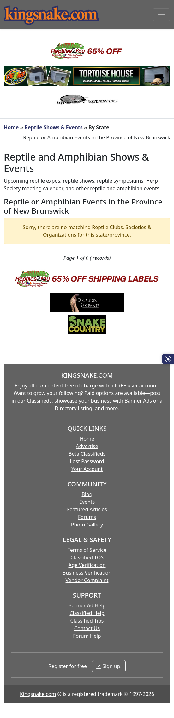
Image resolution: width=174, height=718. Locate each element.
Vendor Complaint (87, 580)
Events (87, 501)
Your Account (87, 468)
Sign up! (109, 666)
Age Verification (86, 565)
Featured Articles (87, 509)
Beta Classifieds (87, 453)
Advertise (87, 446)
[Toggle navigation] (161, 14)
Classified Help (86, 613)
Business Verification (87, 572)
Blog (86, 494)
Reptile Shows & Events (54, 127)
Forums (87, 517)
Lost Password (87, 461)
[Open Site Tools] (168, 359)
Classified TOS (87, 557)
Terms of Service (87, 549)
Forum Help (87, 635)
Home (11, 127)
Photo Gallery (87, 524)
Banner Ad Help (86, 605)
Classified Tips (87, 620)
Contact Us (87, 628)
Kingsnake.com (38, 694)
